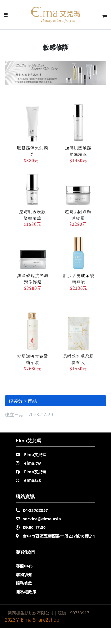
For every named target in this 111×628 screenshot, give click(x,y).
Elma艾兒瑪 (35, 454)
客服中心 (24, 566)
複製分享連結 (23, 401)
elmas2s (32, 480)
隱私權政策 (26, 591)
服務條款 (24, 583)
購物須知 (24, 574)
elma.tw (32, 463)
